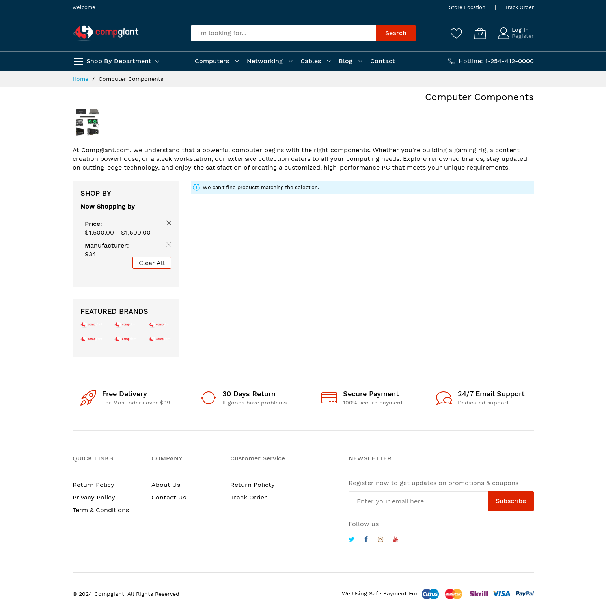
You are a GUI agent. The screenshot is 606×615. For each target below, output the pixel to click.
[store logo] (106, 33)
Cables (310, 61)
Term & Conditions (101, 510)
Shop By (95, 193)
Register (523, 36)
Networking (265, 61)
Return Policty (252, 484)
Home (81, 79)
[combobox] (283, 33)
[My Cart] (480, 33)
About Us (165, 484)
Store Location (467, 7)
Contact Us (168, 497)
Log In (520, 29)
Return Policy (93, 484)
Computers (212, 61)
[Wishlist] (456, 33)
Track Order (519, 7)
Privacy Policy (94, 497)
